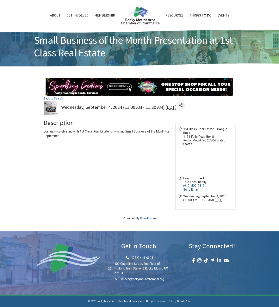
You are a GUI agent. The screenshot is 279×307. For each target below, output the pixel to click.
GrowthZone (148, 218)
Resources (174, 15)
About (55, 15)
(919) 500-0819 (194, 186)
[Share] (181, 105)
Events (223, 15)
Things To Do (200, 15)
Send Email (190, 189)
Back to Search (53, 98)
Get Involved (77, 15)
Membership (104, 15)
